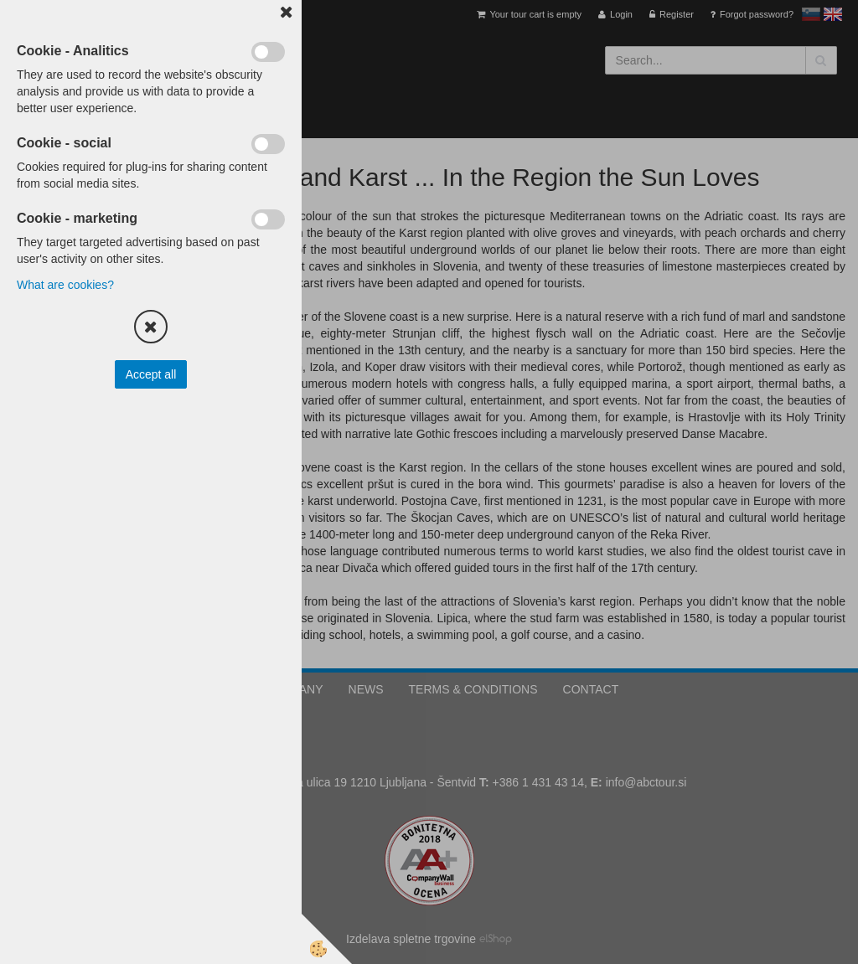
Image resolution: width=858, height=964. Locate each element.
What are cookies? (65, 284)
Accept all (151, 374)
